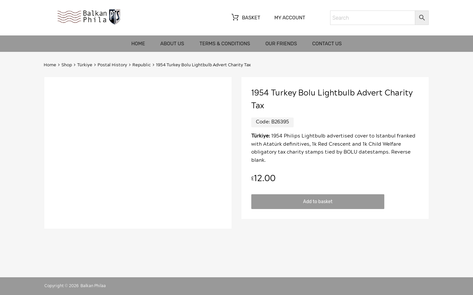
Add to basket (317, 201)
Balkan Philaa (93, 286)
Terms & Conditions (224, 44)
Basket (245, 18)
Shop (66, 65)
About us (172, 44)
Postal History (112, 65)
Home (138, 44)
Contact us (327, 44)
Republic (141, 65)
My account (289, 18)
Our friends (281, 44)
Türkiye (84, 65)
